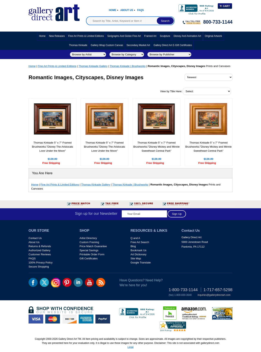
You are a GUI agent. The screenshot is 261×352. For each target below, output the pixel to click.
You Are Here (42, 173)
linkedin (78, 282)
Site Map (135, 258)
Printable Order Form (92, 254)
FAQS (32, 258)
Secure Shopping (39, 266)
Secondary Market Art (138, 45)
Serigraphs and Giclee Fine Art (124, 36)
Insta (55, 282)
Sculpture (165, 36)
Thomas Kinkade (78, 45)
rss (100, 282)
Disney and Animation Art (187, 36)
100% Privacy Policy (41, 262)
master (52, 319)
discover (69, 319)
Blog (133, 246)
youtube (89, 282)
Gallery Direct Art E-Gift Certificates (173, 45)
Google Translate (140, 262)
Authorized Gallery (39, 250)
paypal (102, 319)
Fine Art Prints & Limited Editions (86, 36)
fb (33, 282)
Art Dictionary (138, 254)
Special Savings (89, 250)
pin (67, 282)
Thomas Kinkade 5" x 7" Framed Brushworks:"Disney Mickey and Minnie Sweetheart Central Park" (156, 146)
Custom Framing (89, 242)
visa (36, 319)
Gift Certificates (89, 258)
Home (112, 10)
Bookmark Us (138, 250)
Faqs (140, 10)
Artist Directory (88, 238)
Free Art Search (139, 242)
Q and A (135, 238)
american (86, 319)
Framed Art (150, 36)
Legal (130, 347)
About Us (126, 10)
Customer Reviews (40, 254)
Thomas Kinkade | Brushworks (128, 66)
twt (44, 282)
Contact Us (35, 238)
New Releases (57, 36)
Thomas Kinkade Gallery (93, 66)
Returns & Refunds (40, 246)
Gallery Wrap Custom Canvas (107, 45)
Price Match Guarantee (93, 246)
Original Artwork (213, 36)
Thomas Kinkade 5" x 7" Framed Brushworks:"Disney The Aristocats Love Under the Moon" (52, 146)
